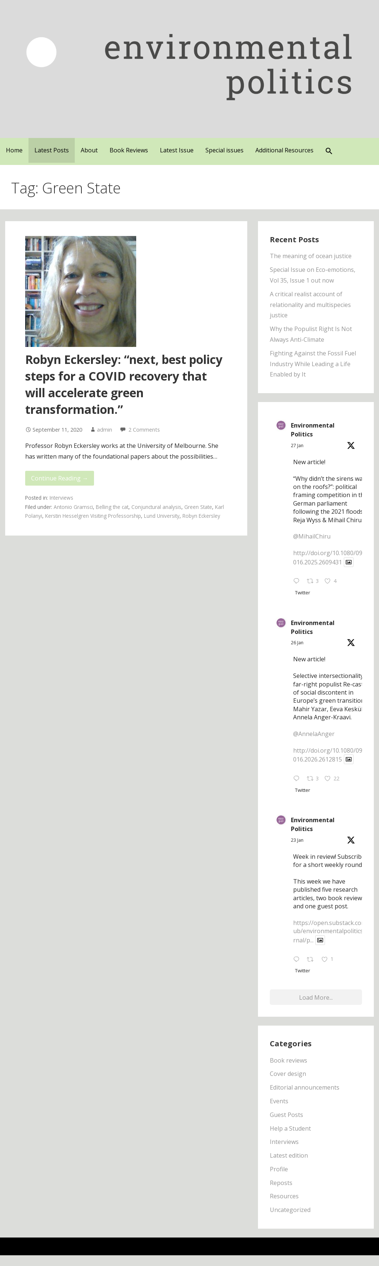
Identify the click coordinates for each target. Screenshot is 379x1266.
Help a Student (290, 1128)
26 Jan (297, 642)
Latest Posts (51, 150)
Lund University (162, 515)
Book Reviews (129, 150)
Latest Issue (177, 150)
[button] (329, 151)
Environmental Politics (313, 429)
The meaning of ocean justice (311, 256)
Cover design (288, 1074)
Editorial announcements (304, 1087)
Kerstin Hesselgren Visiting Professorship (93, 515)
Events (279, 1101)
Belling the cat (112, 506)
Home (14, 150)
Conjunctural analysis (156, 506)
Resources (284, 1196)
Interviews (61, 497)
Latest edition (289, 1155)
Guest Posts (286, 1115)
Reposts (281, 1183)
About (89, 150)
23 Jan (297, 840)
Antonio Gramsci (73, 506)
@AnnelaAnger (314, 734)
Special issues (224, 150)
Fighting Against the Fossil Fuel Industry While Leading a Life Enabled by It (313, 364)
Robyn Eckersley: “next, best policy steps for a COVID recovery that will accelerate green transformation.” (123, 384)
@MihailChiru (312, 536)
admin (104, 429)
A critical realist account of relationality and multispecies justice (310, 305)
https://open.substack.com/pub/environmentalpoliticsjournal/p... (332, 931)
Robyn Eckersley (201, 515)
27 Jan (297, 445)
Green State (198, 506)
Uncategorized (290, 1210)
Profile (279, 1169)
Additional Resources (284, 150)
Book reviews (288, 1060)
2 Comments (144, 429)
